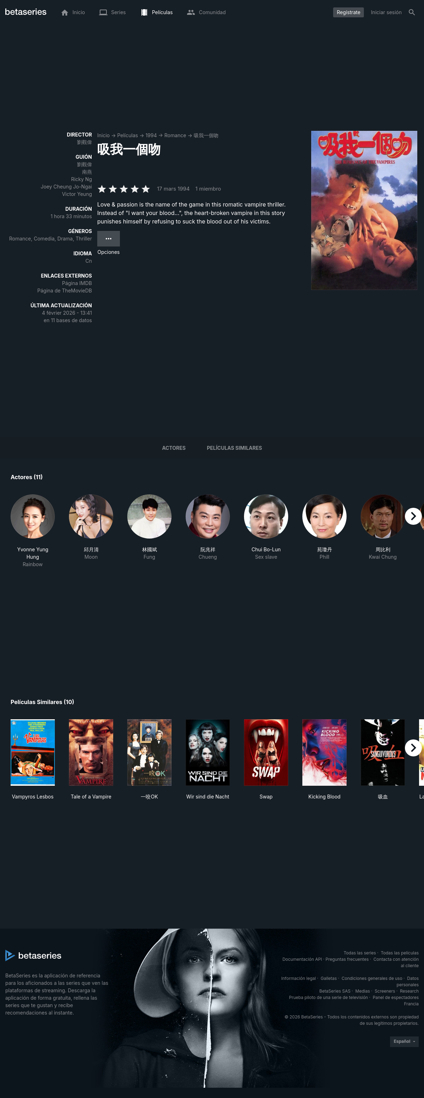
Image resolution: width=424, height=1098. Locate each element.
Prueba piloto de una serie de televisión (328, 997)
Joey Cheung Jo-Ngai (66, 187)
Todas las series (360, 952)
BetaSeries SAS (334, 991)
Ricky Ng (81, 179)
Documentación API (302, 959)
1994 (151, 135)
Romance (175, 135)
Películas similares (234, 448)
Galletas (329, 978)
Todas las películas (400, 952)
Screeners (385, 991)
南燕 (87, 172)
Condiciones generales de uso (372, 978)
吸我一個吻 (206, 135)
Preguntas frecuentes (347, 959)
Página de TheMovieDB (64, 290)
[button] (33, 531)
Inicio (103, 135)
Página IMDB (77, 283)
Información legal (298, 978)
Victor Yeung (77, 194)
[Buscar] (412, 12)
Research (409, 991)
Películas (127, 135)
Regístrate (348, 12)
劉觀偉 (84, 142)
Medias (362, 991)
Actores (174, 448)
